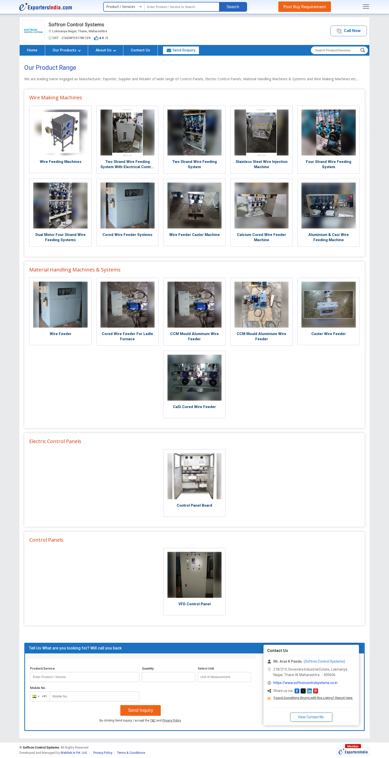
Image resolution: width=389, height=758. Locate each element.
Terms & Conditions (131, 753)
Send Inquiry (140, 710)
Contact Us (140, 50)
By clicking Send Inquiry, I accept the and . (140, 720)
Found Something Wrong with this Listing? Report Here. (313, 698)
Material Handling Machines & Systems (75, 269)
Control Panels (46, 540)
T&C (153, 720)
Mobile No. (38, 688)
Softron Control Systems (76, 24)
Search (233, 7)
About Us (106, 50)
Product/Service (42, 668)
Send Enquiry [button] (181, 50)
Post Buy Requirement (304, 6)
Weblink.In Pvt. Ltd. (74, 753)
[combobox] (39, 696)
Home (32, 50)
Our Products (67, 50)
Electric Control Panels (55, 441)
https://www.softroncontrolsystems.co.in (305, 683)
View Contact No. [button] (311, 717)
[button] (348, 31)
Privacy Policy (171, 720)
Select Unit (206, 668)
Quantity (148, 668)
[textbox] (182, 7)
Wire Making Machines (55, 97)
